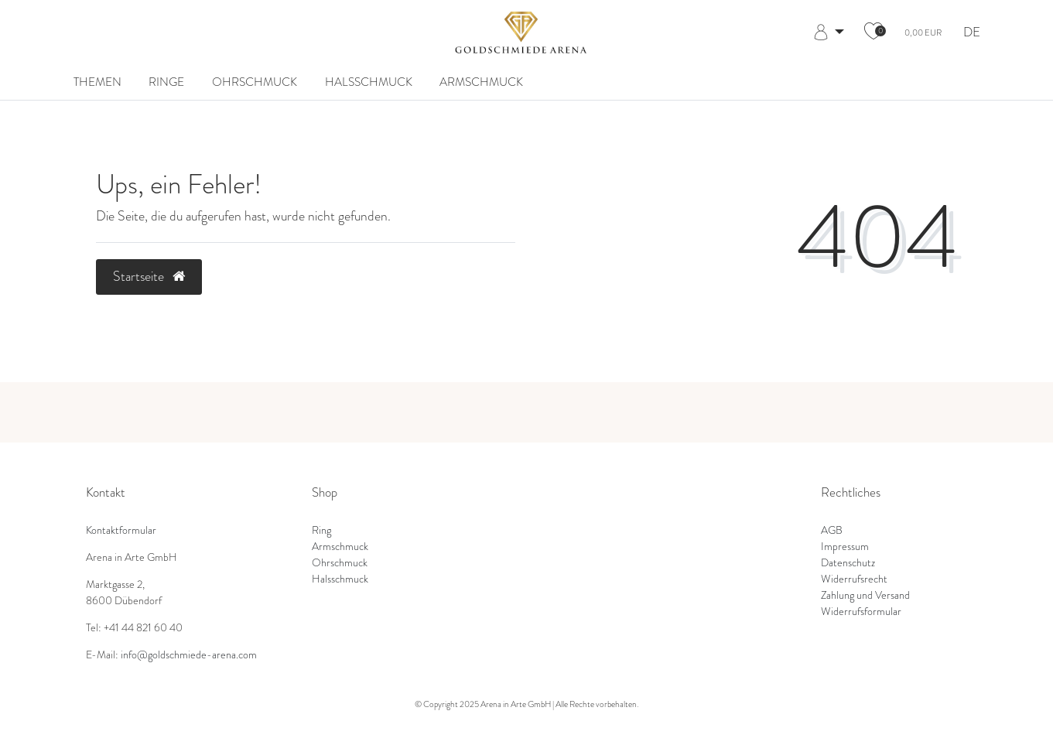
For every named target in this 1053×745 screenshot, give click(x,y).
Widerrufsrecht (854, 578)
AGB (832, 530)
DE (971, 32)
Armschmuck (481, 82)
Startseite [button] (149, 276)
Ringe (166, 82)
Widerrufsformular (861, 611)
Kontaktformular (121, 530)
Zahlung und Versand (865, 595)
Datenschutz (848, 562)
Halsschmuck (368, 82)
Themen (97, 82)
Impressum (845, 546)
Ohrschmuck (254, 82)
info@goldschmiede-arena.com (189, 654)
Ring (321, 530)
